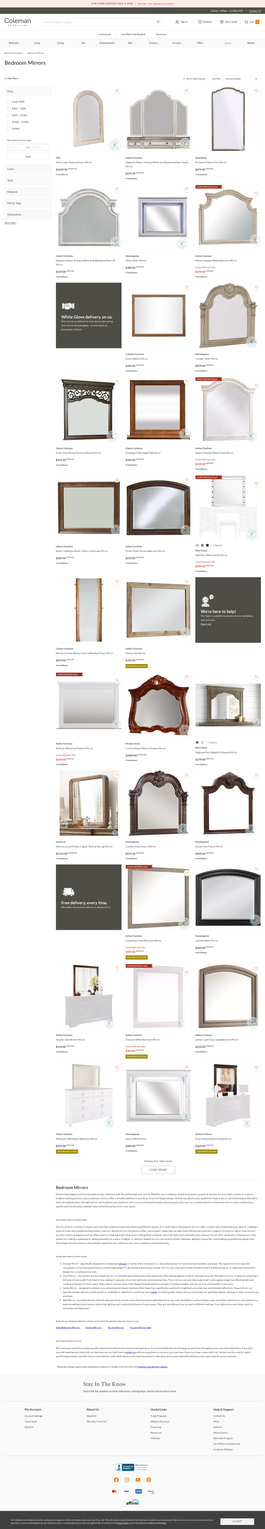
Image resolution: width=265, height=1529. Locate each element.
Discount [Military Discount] (160, 1421)
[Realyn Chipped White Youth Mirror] (228, 448)
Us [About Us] (91, 1415)
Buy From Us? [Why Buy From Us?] (96, 1421)
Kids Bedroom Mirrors (68, 1327)
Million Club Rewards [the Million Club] (133, 34)
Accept (237, 1522)
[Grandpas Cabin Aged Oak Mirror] (158, 448)
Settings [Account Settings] (33, 1415)
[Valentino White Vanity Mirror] (228, 550)
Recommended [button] (233, 78)
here (164, 1523)
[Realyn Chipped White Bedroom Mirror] (228, 256)
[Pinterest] (149, 1481)
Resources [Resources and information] (161, 34)
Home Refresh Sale (205, 267)
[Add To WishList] (117, 91)
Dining (60, 43)
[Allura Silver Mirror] (158, 256)
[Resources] (156, 1432)
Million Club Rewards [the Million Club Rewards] (226, 1443)
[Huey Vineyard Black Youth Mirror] (228, 1134)
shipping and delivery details (152, 1366)
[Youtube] (138, 1481)
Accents (176, 43)
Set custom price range (19, 140)
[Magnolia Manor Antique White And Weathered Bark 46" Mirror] (89, 256)
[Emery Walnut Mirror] (158, 354)
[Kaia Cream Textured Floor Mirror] (89, 158)
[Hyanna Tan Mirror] (158, 649)
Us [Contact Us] (219, 1415)
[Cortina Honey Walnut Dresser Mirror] (158, 743)
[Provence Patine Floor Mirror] (228, 158)
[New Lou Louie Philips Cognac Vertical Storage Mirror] (89, 842)
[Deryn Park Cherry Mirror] (228, 842)
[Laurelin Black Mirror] (228, 936)
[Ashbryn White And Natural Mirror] (89, 743)
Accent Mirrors (116, 1327)
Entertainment (107, 43)
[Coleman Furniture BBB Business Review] (132, 1470)
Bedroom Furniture (14, 53)
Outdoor (153, 43)
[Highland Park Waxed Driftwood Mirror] (228, 748)
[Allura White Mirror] (158, 1134)
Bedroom (14, 43)
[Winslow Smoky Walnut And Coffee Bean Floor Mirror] (89, 649)
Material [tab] (12, 191)
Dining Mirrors (94, 1327)
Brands (251, 43)
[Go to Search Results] (158, 22)
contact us (130, 1352)
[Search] (102, 22)
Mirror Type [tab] (14, 203)
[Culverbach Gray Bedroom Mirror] (158, 936)
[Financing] (156, 1427)
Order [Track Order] (31, 1421)
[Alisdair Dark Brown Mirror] (89, 1035)
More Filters (10, 223)
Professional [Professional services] (105, 34)
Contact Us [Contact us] (255, 10)
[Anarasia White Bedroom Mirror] (158, 1035)
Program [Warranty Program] (223, 1438)
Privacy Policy (123, 1523)
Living (37, 43)
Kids (130, 43)
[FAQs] (216, 1421)
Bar (83, 43)
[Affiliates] (155, 1438)
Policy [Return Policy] (220, 1432)
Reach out (206, 623)
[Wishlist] (29, 1427)
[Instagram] (127, 1481)
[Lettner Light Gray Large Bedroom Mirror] (228, 1035)
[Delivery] (217, 1427)
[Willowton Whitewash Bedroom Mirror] (89, 1134)
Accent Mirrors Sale (140, 1327)
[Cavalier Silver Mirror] (228, 354)
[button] (181, 22)
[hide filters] (13, 78)
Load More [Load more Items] (158, 1170)
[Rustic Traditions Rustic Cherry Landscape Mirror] (89, 546)
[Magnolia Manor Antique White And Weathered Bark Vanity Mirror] (158, 158)
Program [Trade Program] (158, 1415)
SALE (228, 43)
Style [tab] (10, 180)
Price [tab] (10, 91)
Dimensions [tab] (14, 214)
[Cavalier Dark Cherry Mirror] (158, 842)
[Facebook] (116, 1481)
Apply (28, 156)
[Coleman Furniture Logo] (18, 25)
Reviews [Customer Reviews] (223, 1449)
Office (200, 43)
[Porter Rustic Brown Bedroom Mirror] (158, 546)
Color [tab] (10, 168)
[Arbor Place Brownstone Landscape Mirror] (89, 448)
